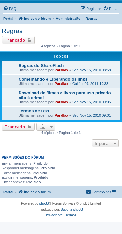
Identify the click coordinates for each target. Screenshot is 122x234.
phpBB (44, 203)
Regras (12, 30)
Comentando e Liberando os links (53, 79)
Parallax (61, 70)
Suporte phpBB (72, 209)
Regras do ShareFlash (41, 65)
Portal (8, 18)
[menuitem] (9, 9)
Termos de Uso (34, 111)
